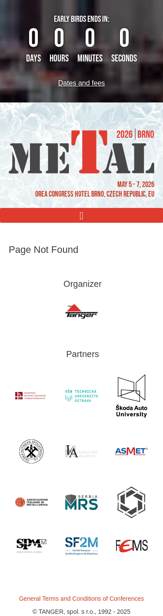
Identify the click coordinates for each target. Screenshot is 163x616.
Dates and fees (81, 83)
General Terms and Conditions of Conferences (81, 598)
